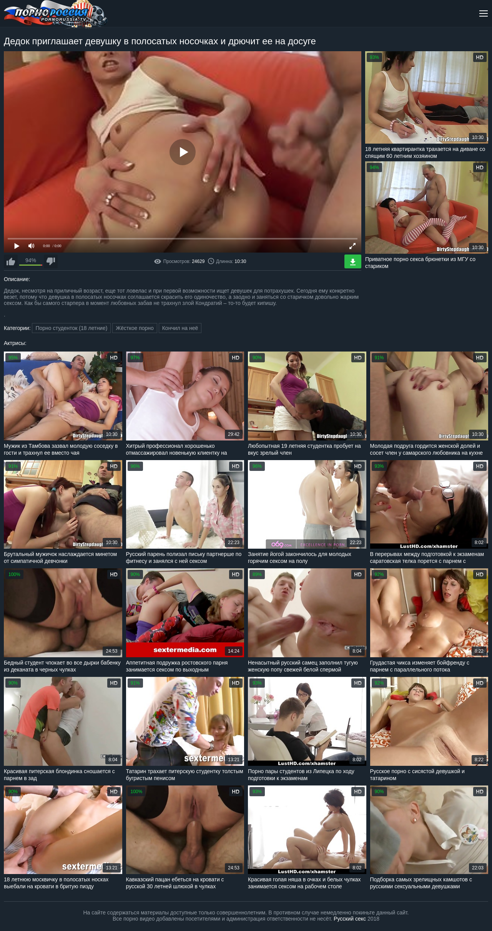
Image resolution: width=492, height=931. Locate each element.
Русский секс (350, 919)
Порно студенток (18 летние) (71, 328)
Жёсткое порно (135, 328)
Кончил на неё (180, 328)
